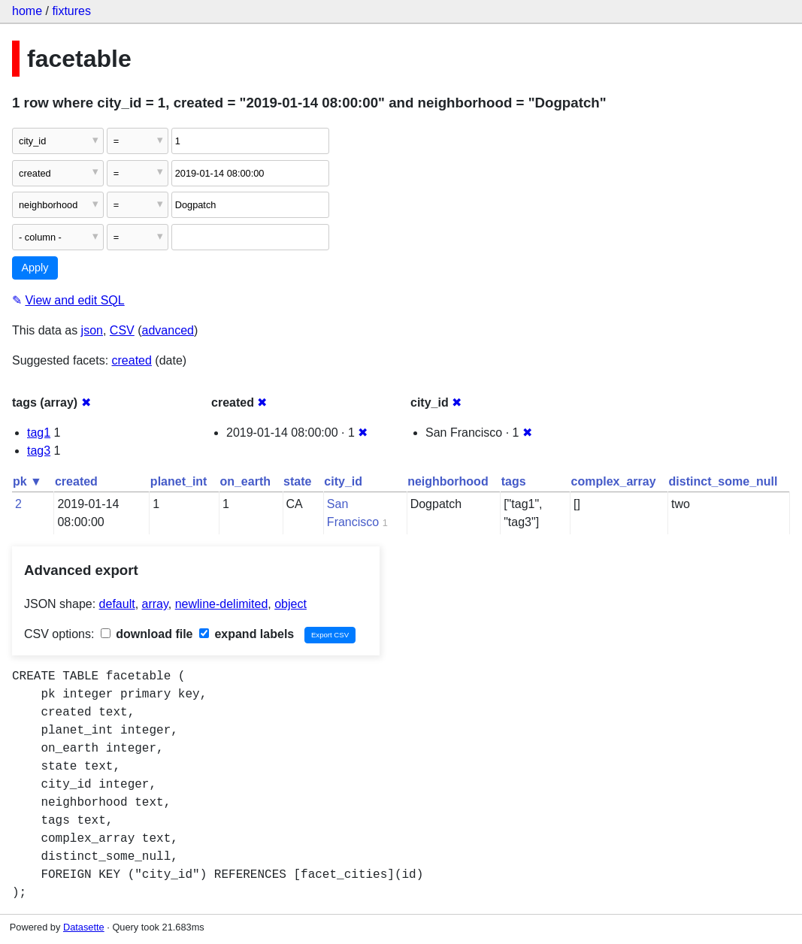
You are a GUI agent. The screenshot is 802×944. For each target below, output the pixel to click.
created (132, 360)
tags (513, 481)
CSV (122, 330)
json (92, 330)
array (155, 604)
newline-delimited (221, 604)
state (297, 481)
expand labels (246, 634)
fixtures (71, 11)
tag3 (38, 450)
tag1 (38, 432)
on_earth (245, 481)
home (27, 11)
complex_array (613, 481)
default (117, 604)
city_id (343, 481)
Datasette (83, 927)
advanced (168, 330)
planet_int (178, 481)
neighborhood (448, 481)
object (290, 604)
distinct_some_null (723, 481)
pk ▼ (27, 481)
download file (147, 634)
